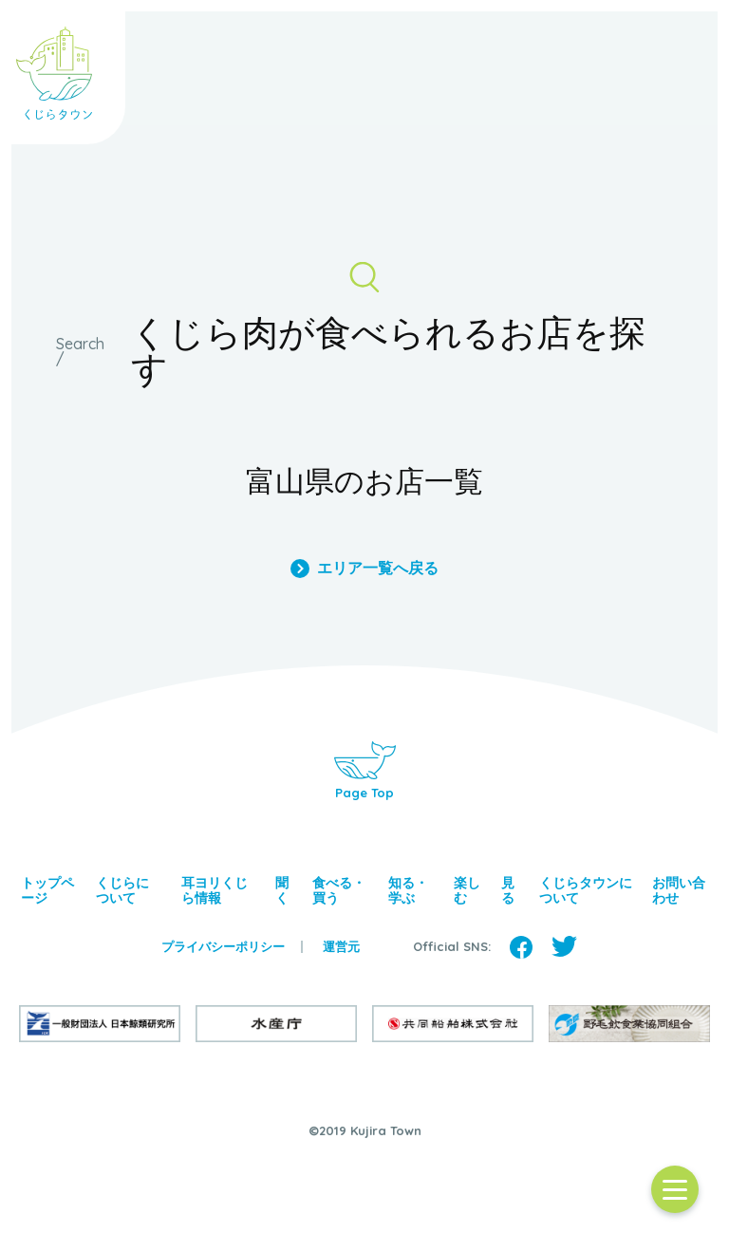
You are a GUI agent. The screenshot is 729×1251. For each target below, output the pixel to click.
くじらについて (122, 890)
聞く (282, 890)
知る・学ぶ (408, 890)
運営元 (341, 947)
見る (507, 890)
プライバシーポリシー (223, 947)
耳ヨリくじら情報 (214, 890)
